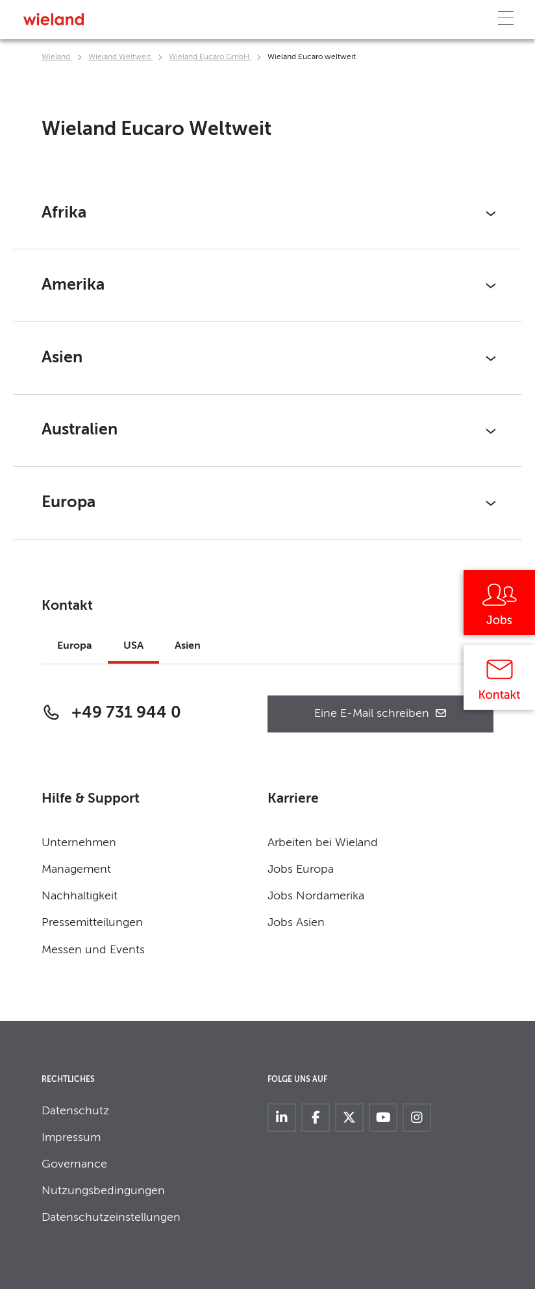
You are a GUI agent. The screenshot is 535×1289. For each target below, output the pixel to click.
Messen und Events (93, 950)
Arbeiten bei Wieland (323, 843)
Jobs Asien (296, 923)
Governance (74, 1164)
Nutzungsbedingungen (103, 1191)
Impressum (71, 1138)
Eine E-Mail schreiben (380, 714)
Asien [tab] (188, 646)
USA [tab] (133, 646)
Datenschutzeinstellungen (111, 1217)
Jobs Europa (301, 869)
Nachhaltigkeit (80, 896)
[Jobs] (499, 607)
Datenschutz (75, 1111)
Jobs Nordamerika (316, 896)
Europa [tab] (74, 646)
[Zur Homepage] (53, 19)
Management (76, 869)
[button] (267, 213)
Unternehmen (79, 843)
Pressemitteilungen (92, 923)
